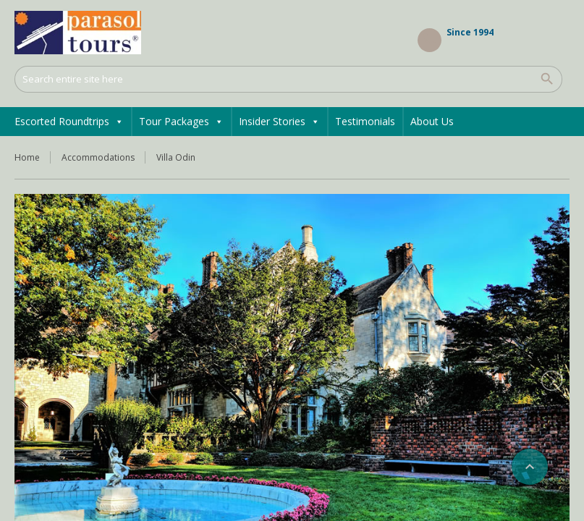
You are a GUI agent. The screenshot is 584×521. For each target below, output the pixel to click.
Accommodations (98, 157)
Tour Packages (181, 121)
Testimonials (365, 121)
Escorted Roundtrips (69, 121)
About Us (432, 121)
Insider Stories (279, 121)
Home (27, 157)
